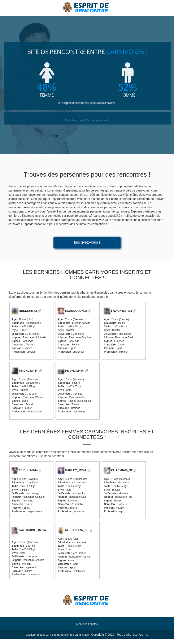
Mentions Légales (87, 624)
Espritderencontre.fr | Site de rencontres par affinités (57, 634)
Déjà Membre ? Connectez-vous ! (87, 120)
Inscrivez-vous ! (87, 242)
